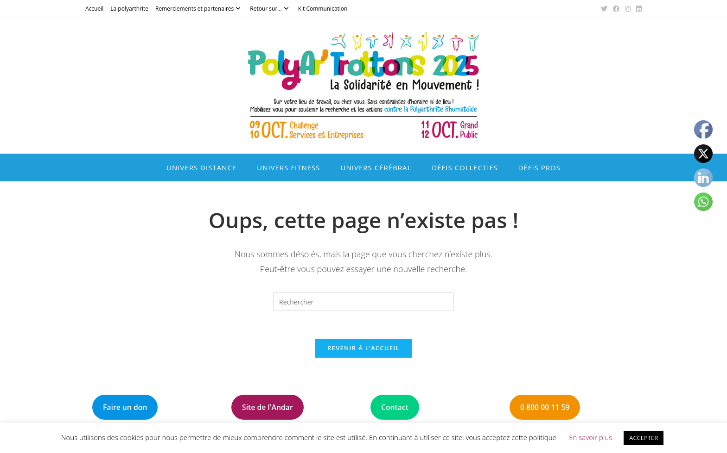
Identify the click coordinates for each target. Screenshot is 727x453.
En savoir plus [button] (590, 437)
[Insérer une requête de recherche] (363, 301)
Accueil (94, 8)
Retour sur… (270, 8)
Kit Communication (323, 8)
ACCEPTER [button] (643, 438)
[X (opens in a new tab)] (604, 8)
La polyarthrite (129, 8)
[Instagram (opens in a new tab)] (627, 8)
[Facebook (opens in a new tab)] (616, 8)
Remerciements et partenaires (199, 8)
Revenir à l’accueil (363, 348)
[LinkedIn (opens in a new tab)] (637, 8)
